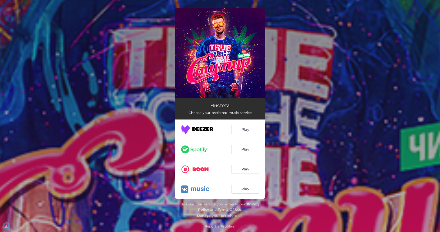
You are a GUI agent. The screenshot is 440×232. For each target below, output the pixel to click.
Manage (204, 216)
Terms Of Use (229, 209)
